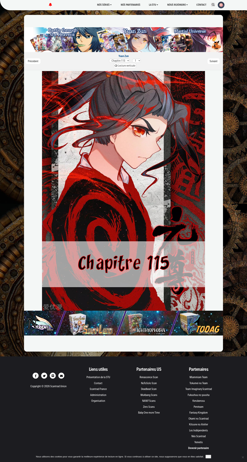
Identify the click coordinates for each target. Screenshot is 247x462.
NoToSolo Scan (149, 383)
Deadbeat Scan (149, 388)
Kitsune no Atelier (198, 424)
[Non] (242, 457)
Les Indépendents (198, 430)
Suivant (213, 61)
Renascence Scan (149, 377)
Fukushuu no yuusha (198, 394)
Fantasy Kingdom (198, 412)
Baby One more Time (149, 412)
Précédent (33, 61)
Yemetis (198, 442)
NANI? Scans (149, 400)
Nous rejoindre (177, 4)
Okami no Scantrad (199, 418)
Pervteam (198, 406)
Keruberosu (198, 400)
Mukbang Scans (148, 394)
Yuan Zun (124, 56)
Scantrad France (98, 388)
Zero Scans (149, 406)
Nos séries (104, 4)
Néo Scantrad (198, 436)
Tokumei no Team (199, 383)
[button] (220, 4)
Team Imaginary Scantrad (198, 388)
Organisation (98, 400)
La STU (153, 4)
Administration (98, 394)
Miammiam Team (199, 377)
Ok (208, 456)
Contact (201, 4)
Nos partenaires (130, 4)
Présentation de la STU (98, 377)
